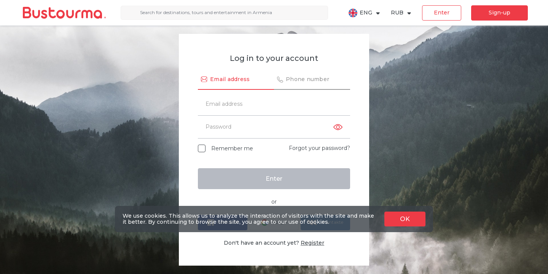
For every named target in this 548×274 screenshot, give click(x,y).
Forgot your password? (319, 148)
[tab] (236, 80)
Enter (441, 12)
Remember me (232, 148)
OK (405, 219)
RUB (401, 12)
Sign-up (499, 12)
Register (312, 242)
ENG (364, 13)
